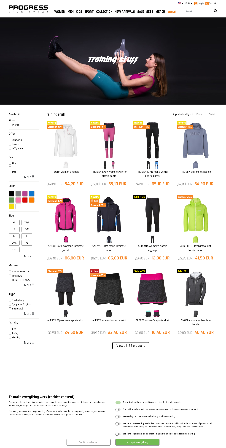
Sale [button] (140, 11)
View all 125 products (130, 345)
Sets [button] (149, 11)
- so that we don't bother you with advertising (149, 416)
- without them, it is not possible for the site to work (151, 402)
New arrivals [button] (125, 11)
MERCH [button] (160, 11)
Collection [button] (104, 11)
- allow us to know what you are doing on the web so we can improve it (160, 409)
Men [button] (71, 11)
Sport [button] (89, 11)
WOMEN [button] (59, 11)
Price (201, 114)
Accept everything (137, 442)
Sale (213, 114)
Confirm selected (88, 442)
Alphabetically (183, 114)
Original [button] (171, 12)
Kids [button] (79, 11)
